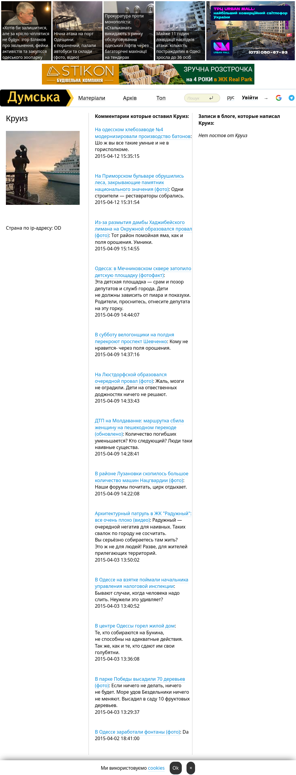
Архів (130, 98)
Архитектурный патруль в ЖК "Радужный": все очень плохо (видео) (143, 516)
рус (231, 97)
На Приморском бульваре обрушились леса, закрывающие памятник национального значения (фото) (139, 182)
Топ (161, 98)
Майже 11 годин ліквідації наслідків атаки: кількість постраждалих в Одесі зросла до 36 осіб (178, 45)
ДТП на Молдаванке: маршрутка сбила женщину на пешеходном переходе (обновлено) (139, 427)
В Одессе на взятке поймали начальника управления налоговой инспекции (141, 582)
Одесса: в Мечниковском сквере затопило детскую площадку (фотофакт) (143, 271)
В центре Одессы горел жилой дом (135, 625)
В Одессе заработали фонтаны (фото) (137, 732)
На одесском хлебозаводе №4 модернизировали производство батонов (142, 132)
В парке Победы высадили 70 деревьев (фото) (140, 682)
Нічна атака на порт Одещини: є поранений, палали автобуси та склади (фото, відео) (75, 45)
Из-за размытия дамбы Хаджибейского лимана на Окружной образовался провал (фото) (143, 229)
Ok (176, 768)
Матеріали (91, 98)
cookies (156, 768)
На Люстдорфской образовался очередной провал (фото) (130, 377)
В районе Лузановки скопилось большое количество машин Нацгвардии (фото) (141, 476)
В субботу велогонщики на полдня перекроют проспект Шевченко (134, 337)
